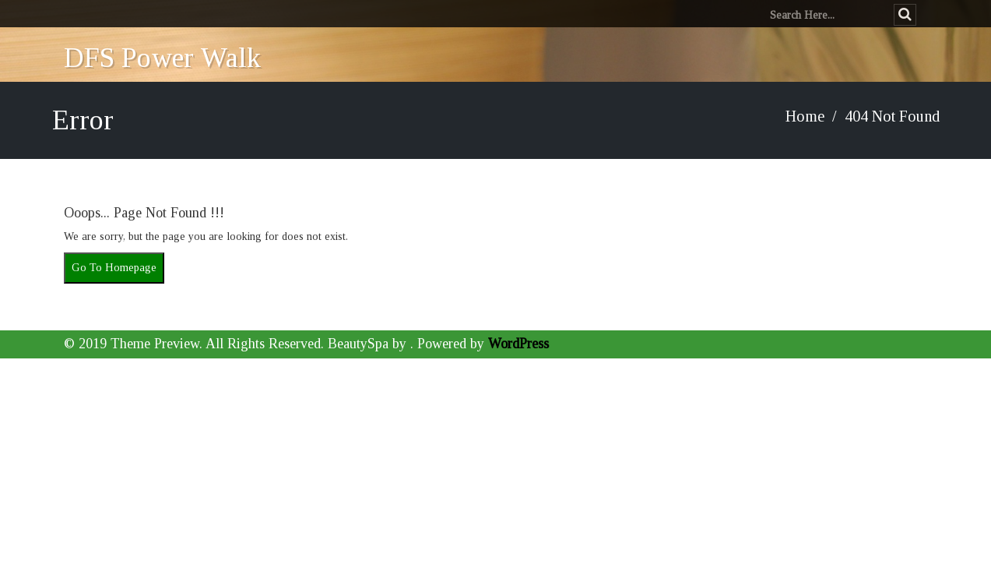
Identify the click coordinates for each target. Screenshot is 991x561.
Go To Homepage (114, 267)
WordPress (518, 343)
